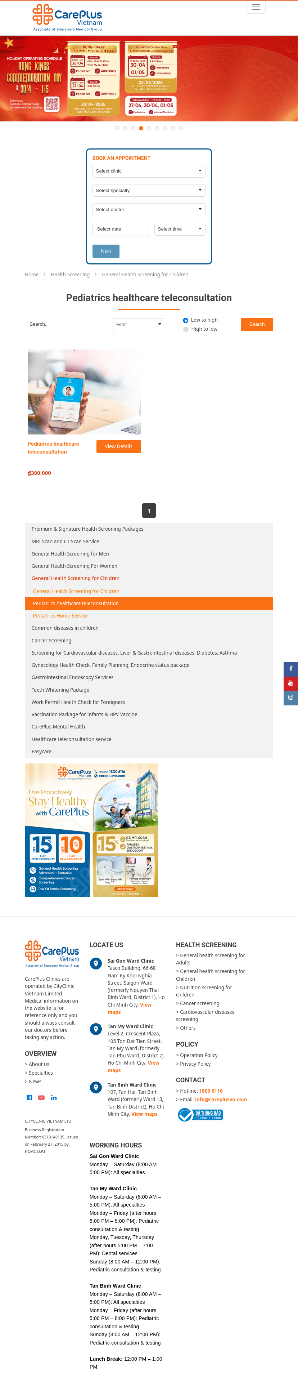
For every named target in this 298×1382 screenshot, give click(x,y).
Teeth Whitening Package (60, 690)
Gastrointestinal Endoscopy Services (73, 677)
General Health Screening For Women (74, 566)
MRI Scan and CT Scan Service (65, 541)
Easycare (41, 751)
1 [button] (117, 128)
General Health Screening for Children (76, 578)
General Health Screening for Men (70, 553)
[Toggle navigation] (256, 7)
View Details (118, 446)
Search (257, 324)
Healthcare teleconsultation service (72, 739)
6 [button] (157, 128)
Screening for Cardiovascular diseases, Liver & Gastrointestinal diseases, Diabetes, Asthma (134, 653)
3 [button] (133, 128)
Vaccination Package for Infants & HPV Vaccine (84, 714)
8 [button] (173, 128)
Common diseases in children (65, 628)
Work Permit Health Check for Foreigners (78, 702)
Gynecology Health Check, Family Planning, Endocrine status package (111, 665)
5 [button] (149, 128)
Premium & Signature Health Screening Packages (88, 529)
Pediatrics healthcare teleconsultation (76, 603)
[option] (149, 78)
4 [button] (141, 128)
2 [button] (125, 128)
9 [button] (181, 128)
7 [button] (165, 128)
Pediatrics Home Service (60, 615)
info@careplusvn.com (221, 1099)
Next (106, 251)
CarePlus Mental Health (58, 726)
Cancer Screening (52, 640)
